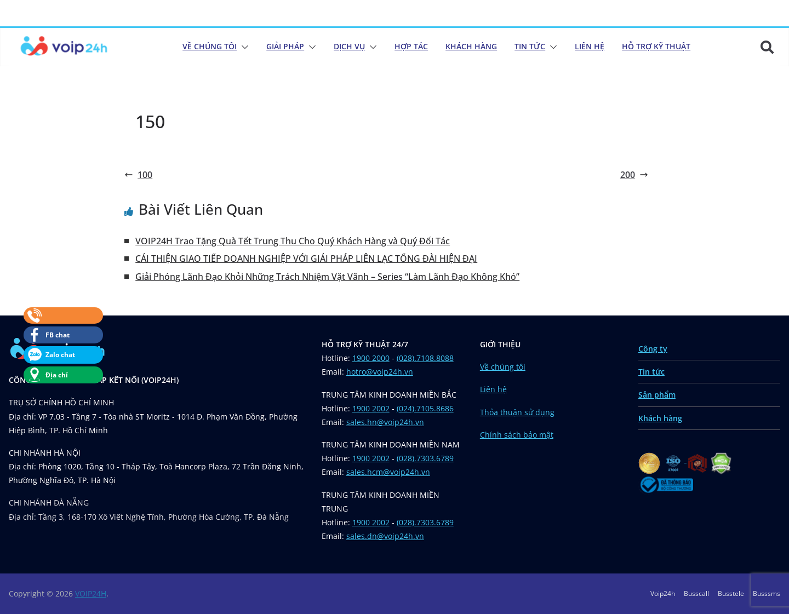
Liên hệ (493, 389)
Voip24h (662, 593)
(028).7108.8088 (425, 358)
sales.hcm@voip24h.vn (388, 472)
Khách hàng (660, 418)
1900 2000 (371, 358)
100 (138, 175)
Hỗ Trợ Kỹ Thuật (656, 46)
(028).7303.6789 (425, 458)
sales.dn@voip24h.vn (385, 536)
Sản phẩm (657, 394)
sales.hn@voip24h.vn (385, 422)
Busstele (731, 593)
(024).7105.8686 (425, 408)
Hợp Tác (411, 46)
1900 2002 (371, 408)
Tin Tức (529, 46)
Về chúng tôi (209, 46)
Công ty (652, 348)
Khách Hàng (471, 46)
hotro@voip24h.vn (379, 371)
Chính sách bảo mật (516, 434)
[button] (243, 47)
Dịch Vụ (349, 46)
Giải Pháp (285, 46)
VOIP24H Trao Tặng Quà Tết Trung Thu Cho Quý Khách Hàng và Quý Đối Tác (292, 241)
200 (634, 175)
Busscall (696, 593)
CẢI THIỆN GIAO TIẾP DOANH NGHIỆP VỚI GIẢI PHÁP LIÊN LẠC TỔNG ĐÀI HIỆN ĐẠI (306, 259)
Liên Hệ (589, 46)
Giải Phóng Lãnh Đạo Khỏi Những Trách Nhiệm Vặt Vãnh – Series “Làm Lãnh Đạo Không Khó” (327, 277)
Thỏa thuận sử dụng (517, 412)
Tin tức (651, 371)
